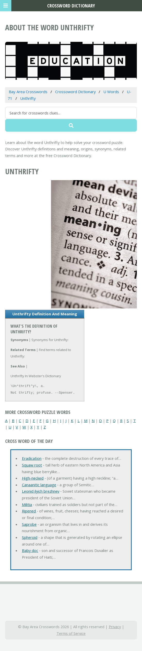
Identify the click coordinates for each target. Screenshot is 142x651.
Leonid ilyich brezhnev (40, 491)
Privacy (115, 626)
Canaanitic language (39, 484)
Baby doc (30, 550)
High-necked (33, 478)
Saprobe (29, 524)
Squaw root (32, 465)
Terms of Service (71, 633)
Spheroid (29, 537)
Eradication (31, 458)
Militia (27, 504)
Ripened (29, 510)
